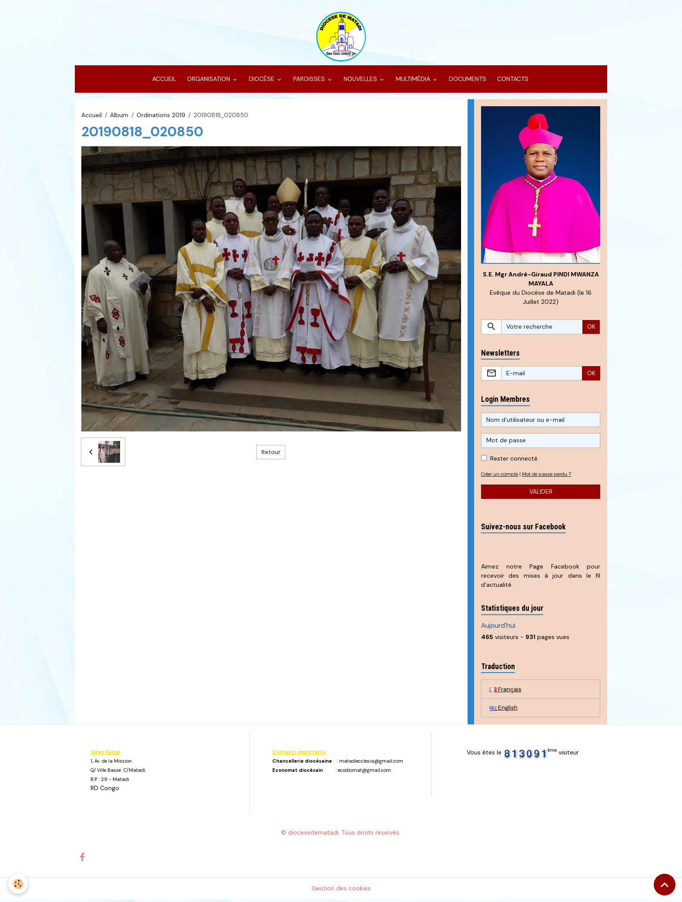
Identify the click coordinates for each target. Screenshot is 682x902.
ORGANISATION (208, 81)
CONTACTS (511, 81)
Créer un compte (501, 476)
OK (591, 329)
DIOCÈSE (261, 81)
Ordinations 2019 (161, 117)
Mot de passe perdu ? (551, 476)
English (503, 710)
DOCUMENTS (466, 81)
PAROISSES (309, 81)
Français (505, 691)
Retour (271, 454)
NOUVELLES (360, 81)
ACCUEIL (163, 81)
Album (119, 117)
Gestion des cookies (341, 891)
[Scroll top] (664, 884)
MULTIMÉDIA (413, 81)
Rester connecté (514, 460)
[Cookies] (18, 884)
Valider (540, 494)
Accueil (91, 117)
